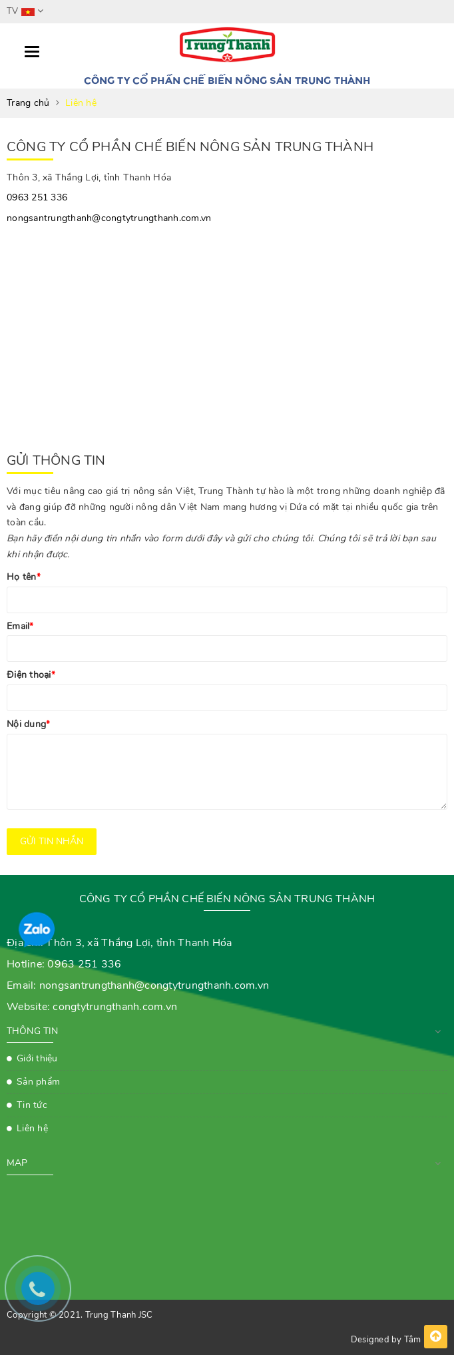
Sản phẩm (38, 1081)
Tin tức (32, 1105)
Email (20, 626)
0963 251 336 (37, 197)
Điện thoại (31, 675)
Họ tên (24, 577)
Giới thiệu (37, 1058)
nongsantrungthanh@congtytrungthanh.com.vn (109, 218)
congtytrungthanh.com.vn (115, 1006)
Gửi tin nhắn (51, 841)
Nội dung (28, 724)
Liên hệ (32, 1128)
